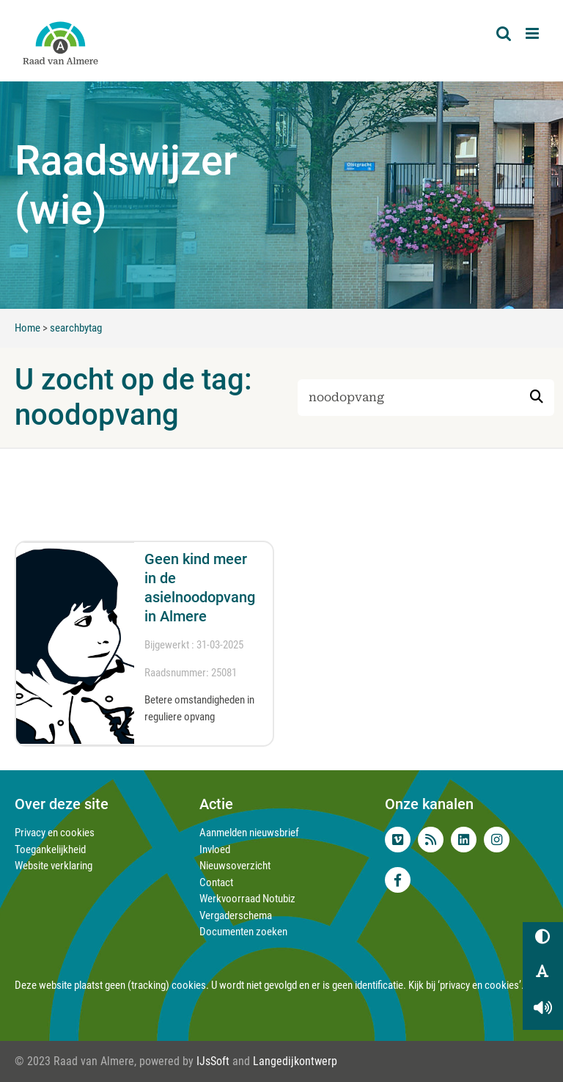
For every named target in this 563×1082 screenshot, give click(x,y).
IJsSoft (212, 1061)
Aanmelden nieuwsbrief (249, 832)
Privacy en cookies (55, 832)
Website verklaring (53, 865)
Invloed (214, 849)
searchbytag (76, 328)
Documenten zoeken (243, 931)
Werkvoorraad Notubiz (247, 898)
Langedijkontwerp (295, 1061)
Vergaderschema (235, 915)
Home (27, 328)
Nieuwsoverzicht (235, 865)
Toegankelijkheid (50, 849)
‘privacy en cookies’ (479, 985)
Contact (216, 882)
